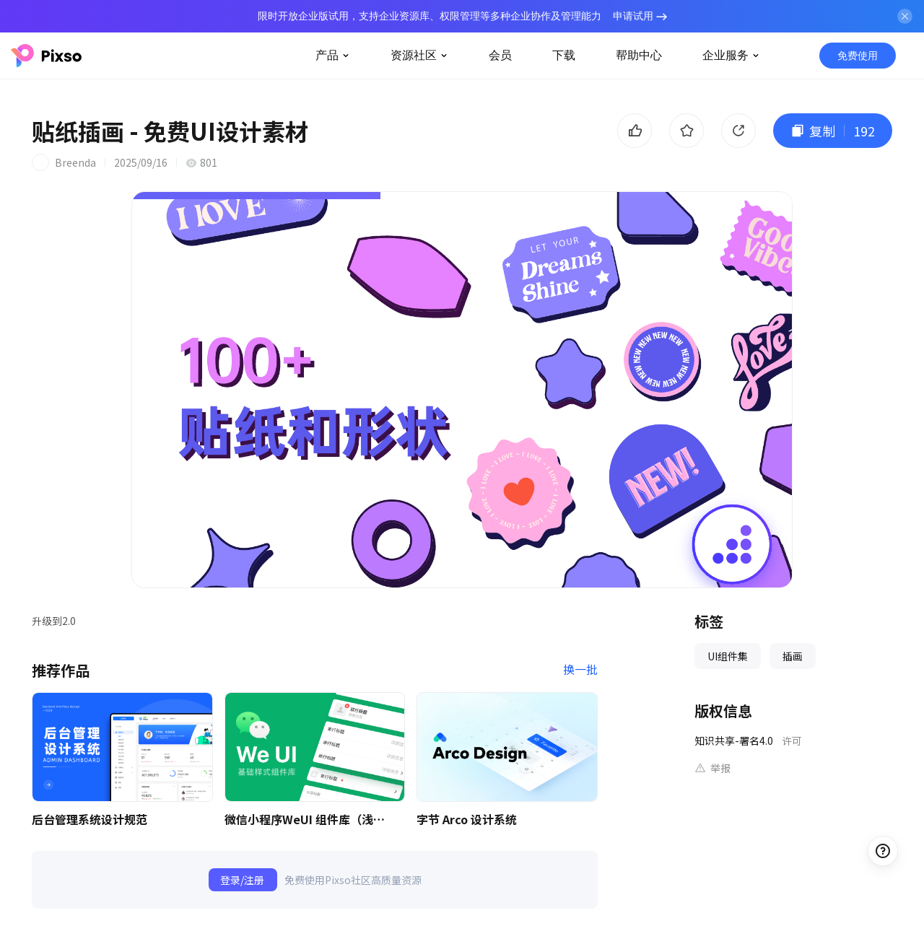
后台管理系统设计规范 (89, 819)
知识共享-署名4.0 (733, 740)
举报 (720, 768)
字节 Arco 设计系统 (467, 819)
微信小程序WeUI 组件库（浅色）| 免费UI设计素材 (308, 819)
